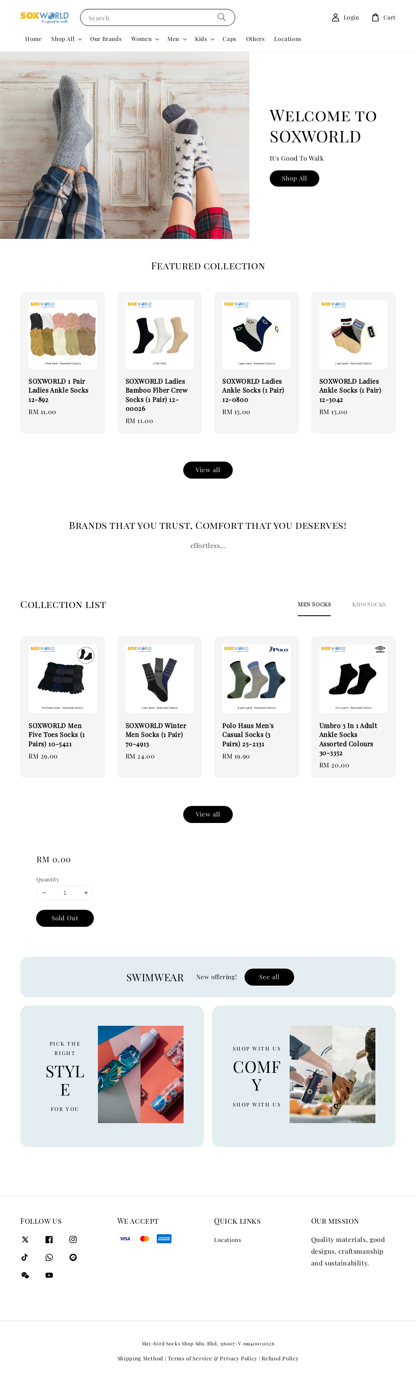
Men (173, 39)
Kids (201, 39)
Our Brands (105, 39)
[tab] (314, 604)
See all (269, 977)
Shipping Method (140, 1358)
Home (33, 39)
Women (141, 39)
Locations (287, 39)
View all (208, 470)
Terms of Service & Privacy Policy (212, 1358)
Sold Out (65, 918)
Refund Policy (280, 1358)
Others (255, 39)
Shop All (62, 39)
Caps (229, 39)
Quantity (48, 879)
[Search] (222, 17)
